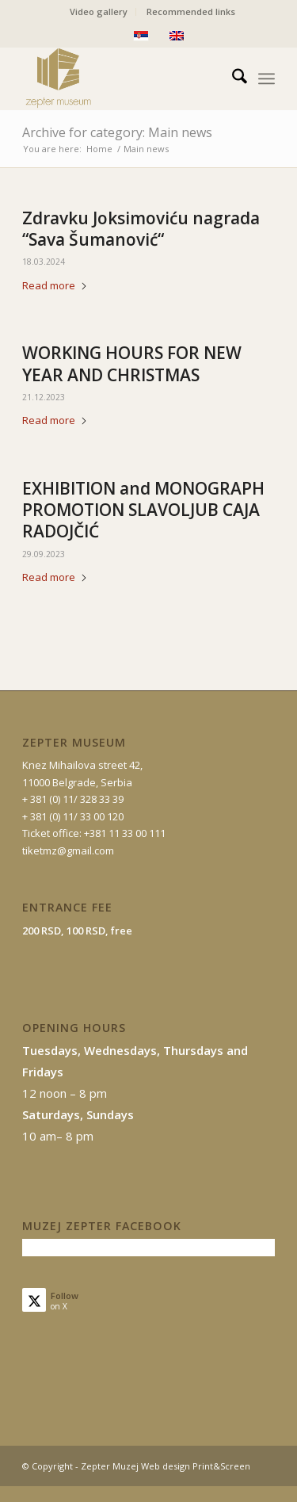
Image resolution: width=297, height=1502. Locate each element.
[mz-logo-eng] (123, 78)
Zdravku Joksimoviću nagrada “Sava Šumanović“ (141, 228)
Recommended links (191, 11)
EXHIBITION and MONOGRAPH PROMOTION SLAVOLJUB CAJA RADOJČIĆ (143, 510)
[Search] (231, 78)
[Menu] (266, 78)
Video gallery (99, 11)
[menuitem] (99, 12)
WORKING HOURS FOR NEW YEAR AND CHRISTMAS (132, 363)
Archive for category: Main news (117, 132)
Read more (55, 285)
